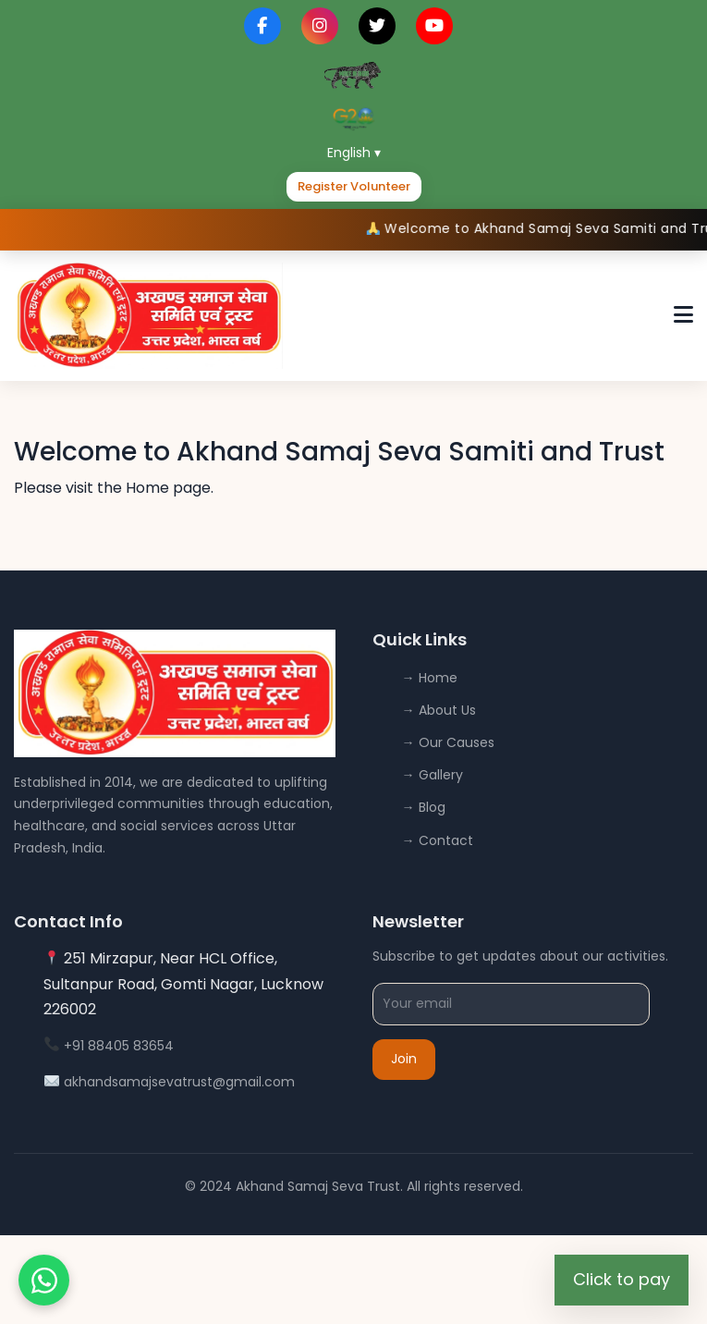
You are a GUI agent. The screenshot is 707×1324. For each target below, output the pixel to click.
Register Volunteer (354, 186)
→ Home (429, 677)
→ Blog (423, 807)
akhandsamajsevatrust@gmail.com (179, 1082)
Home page (168, 487)
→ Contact (437, 840)
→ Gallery (432, 775)
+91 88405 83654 (119, 1045)
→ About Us (439, 710)
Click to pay (621, 1279)
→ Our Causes (448, 742)
